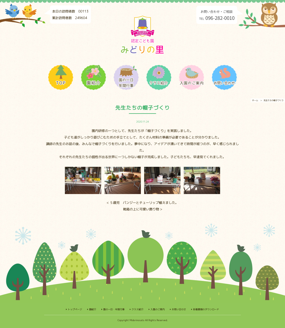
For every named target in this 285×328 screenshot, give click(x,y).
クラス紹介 (137, 309)
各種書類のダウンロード (206, 309)
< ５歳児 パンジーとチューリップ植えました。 (142, 202)
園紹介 (92, 309)
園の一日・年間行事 (114, 309)
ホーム (255, 100)
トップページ (75, 309)
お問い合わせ (179, 309)
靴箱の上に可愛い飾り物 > (142, 209)
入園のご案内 (157, 309)
